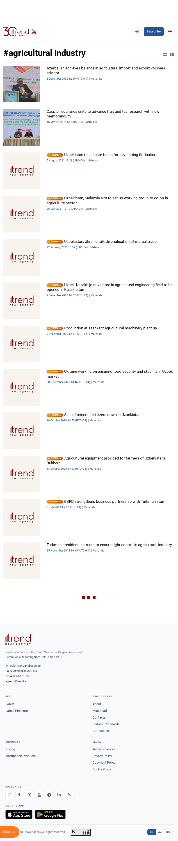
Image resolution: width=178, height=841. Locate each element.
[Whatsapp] (9, 795)
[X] (29, 795)
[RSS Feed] (69, 795)
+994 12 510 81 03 (17, 676)
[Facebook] (19, 795)
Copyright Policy (104, 762)
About (97, 704)
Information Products (20, 756)
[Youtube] (39, 795)
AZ (160, 832)
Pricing (10, 749)
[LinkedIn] (59, 795)
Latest (9, 704)
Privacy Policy (102, 756)
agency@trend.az (16, 681)
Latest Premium (16, 710)
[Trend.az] (20, 32)
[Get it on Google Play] (50, 814)
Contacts (99, 717)
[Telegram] (49, 795)
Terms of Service (104, 749)
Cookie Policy (102, 769)
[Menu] (170, 31)
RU (168, 832)
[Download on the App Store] (18, 814)
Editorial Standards (106, 724)
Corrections (101, 731)
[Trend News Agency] (18, 639)
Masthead (100, 710)
